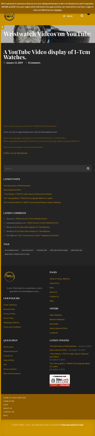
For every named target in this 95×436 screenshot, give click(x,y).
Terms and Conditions (12, 327)
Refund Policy (9, 309)
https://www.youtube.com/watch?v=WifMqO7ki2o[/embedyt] (29, 126)
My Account (8, 347)
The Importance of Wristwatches (17, 185)
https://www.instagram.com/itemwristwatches (23, 147)
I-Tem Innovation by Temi (71, 425)
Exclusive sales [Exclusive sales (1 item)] (27, 250)
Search (88, 168)
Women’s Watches (57, 319)
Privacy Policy (9, 314)
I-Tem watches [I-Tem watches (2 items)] (41, 250)
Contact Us (54, 296)
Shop (52, 287)
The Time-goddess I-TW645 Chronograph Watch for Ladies (28, 198)
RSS (5, 364)
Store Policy (8, 318)
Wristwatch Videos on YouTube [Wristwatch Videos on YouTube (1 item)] (17, 254)
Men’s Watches (56, 315)
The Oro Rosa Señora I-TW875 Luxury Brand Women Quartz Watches (32, 202)
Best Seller (54, 324)
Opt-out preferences (12, 373)
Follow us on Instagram (15, 153)
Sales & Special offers (12, 190)
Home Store (54, 283)
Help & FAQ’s (8, 360)
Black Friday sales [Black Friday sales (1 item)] (12, 250)
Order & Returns (10, 305)
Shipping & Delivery (11, 322)
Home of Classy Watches (60, 279)
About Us (53, 292)
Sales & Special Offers (59, 328)
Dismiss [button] (58, 10)
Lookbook (54, 333)
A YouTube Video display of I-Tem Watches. (46, 54)
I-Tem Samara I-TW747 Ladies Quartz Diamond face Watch (27, 194)
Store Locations (10, 369)
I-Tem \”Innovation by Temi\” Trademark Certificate (38, 235)
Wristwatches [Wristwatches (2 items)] (76, 250)
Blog (52, 301)
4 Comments (34, 63)
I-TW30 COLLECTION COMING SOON (30, 219)
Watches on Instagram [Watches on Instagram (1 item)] (59, 250)
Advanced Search (10, 351)
